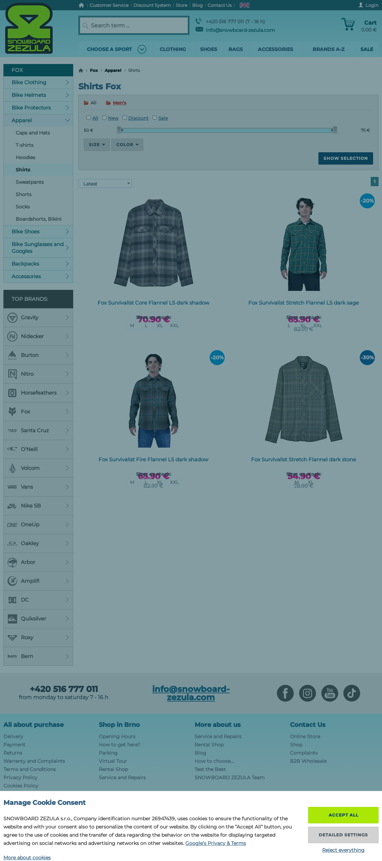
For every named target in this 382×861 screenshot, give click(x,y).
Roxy (38, 637)
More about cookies (27, 857)
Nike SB (38, 506)
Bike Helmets (40, 95)
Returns (12, 753)
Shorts (23, 194)
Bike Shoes (40, 231)
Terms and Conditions (29, 769)
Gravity (38, 317)
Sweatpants (30, 182)
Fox (94, 70)
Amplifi (38, 581)
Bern (38, 656)
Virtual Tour (113, 761)
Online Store (305, 736)
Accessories (40, 276)
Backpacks (40, 263)
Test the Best (210, 769)
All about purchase (33, 725)
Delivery (13, 736)
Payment (14, 745)
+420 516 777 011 (64, 689)
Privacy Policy (20, 777)
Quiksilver (38, 619)
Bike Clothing (40, 82)
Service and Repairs (122, 777)
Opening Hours (117, 736)
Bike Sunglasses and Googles (40, 247)
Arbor (38, 562)
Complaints (304, 753)
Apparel (113, 70)
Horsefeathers (38, 393)
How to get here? (119, 745)
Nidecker (38, 336)
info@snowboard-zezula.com (235, 30)
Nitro (38, 374)
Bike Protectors (40, 107)
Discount (135, 118)
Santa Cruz (38, 430)
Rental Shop (113, 769)
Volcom (38, 468)
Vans (38, 487)
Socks (23, 207)
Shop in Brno (119, 725)
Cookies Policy (20, 786)
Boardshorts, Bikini (39, 219)
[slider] (120, 130)
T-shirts (25, 145)
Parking (108, 753)
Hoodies (25, 157)
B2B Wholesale (308, 761)
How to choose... (214, 761)
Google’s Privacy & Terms (215, 843)
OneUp (38, 524)
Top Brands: (30, 299)
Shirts (23, 170)
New (110, 118)
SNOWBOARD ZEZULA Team (230, 777)
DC (38, 600)
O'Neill (38, 449)
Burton (38, 355)
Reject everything (343, 850)
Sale (160, 118)
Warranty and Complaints (34, 761)
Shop (296, 745)
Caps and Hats (33, 133)
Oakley (38, 543)
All (92, 118)
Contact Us (308, 725)
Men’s (119, 102)
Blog (200, 753)
